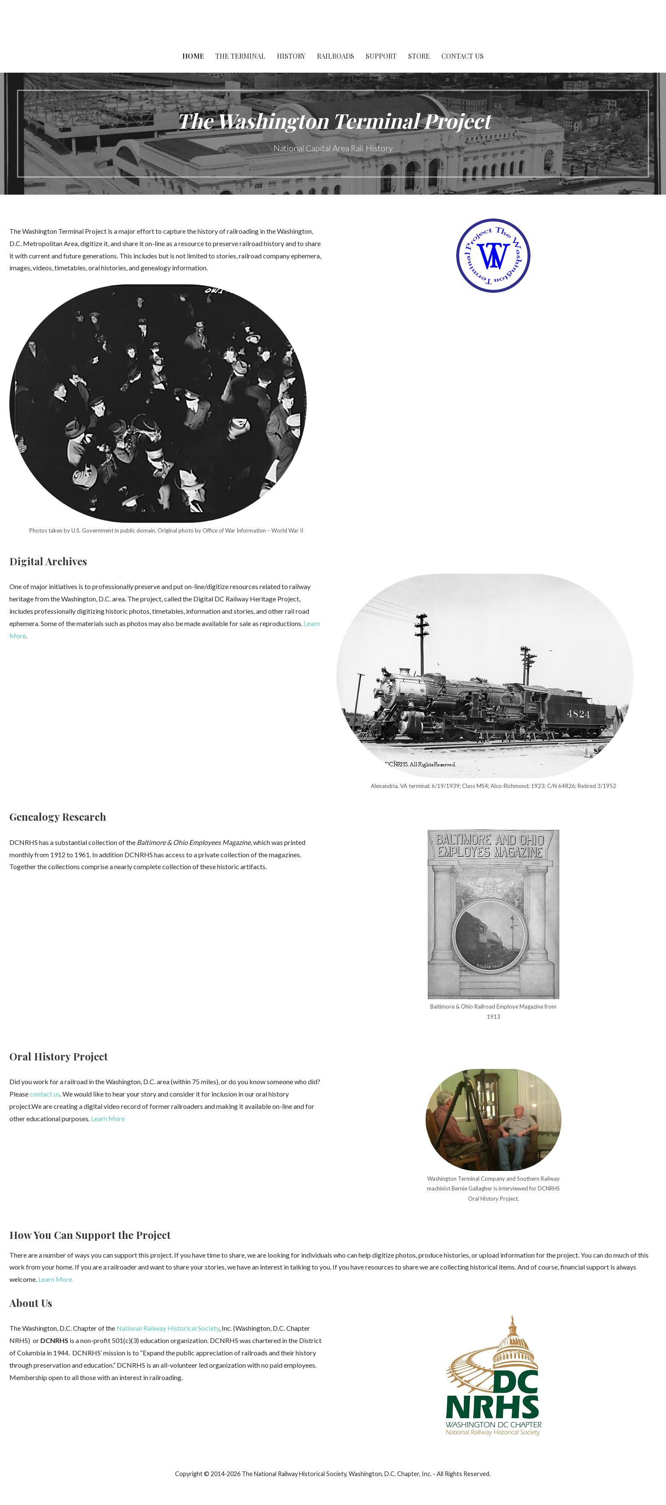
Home (193, 55)
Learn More (108, 1118)
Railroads (335, 55)
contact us (45, 1094)
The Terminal (240, 55)
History (291, 55)
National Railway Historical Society (167, 1328)
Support (381, 55)
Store (419, 55)
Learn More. (55, 1279)
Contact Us (462, 55)
